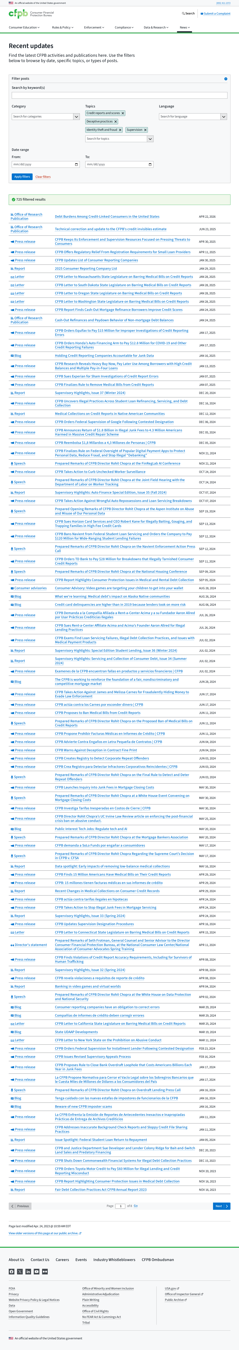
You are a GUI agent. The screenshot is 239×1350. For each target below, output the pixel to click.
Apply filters (22, 176)
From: (16, 157)
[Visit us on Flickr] (45, 1271)
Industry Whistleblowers (114, 1260)
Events (81, 1260)
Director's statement (29, 945)
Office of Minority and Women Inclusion (108, 1288)
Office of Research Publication (26, 216)
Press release (23, 241)
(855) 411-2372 (223, 3)
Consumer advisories (29, 588)
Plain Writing (90, 1300)
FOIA (12, 1288)
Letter (17, 276)
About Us (16, 1260)
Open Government (21, 1311)
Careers (62, 1260)
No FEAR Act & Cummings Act (101, 1317)
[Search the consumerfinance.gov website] (188, 13)
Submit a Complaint (215, 13)
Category (19, 106)
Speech (18, 463)
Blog (16, 355)
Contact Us (40, 1260)
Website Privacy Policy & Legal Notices (34, 1300)
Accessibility (90, 1305)
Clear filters (43, 177)
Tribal (86, 1322)
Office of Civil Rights (95, 1311)
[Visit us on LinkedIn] (28, 1271)
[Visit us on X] (20, 1271)
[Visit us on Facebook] (11, 1271)
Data (12, 1305)
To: (87, 157)
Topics (90, 106)
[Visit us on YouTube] (36, 1271)
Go (136, 1206)
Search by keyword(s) (28, 88)
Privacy (14, 1294)
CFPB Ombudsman (158, 1260)
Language (166, 106)
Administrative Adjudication (100, 1294)
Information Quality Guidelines (29, 1317)
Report (18, 268)
